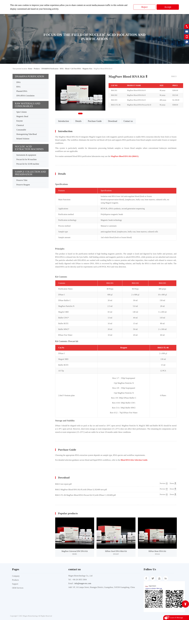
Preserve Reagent (23, 185)
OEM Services (17, 588)
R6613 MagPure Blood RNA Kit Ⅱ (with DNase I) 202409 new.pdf (81, 490)
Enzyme (19, 121)
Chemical (20, 125)
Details (78, 121)
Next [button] (170, 537)
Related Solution (22, 139)
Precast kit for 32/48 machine (27, 164)
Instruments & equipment (26, 155)
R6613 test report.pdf (63, 484)
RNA (62, 69)
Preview (162, 483)
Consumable (21, 130)
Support (15, 584)
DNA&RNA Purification (49, 69)
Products (37, 69)
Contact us (128, 121)
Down (172, 483)
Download (112, 121)
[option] (74, 537)
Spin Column (21, 112)
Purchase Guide (95, 121)
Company (16, 576)
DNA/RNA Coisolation (25, 96)
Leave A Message (176, 618)
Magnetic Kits (87, 69)
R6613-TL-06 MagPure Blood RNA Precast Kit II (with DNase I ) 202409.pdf (85, 495)
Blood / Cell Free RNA (73, 69)
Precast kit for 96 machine (26, 159)
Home (30, 69)
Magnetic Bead (22, 116)
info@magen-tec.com (82, 583)
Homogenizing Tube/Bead (26, 134)
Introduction (63, 121)
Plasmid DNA (21, 91)
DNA (18, 82)
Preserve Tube (21, 180)
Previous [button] (62, 537)
